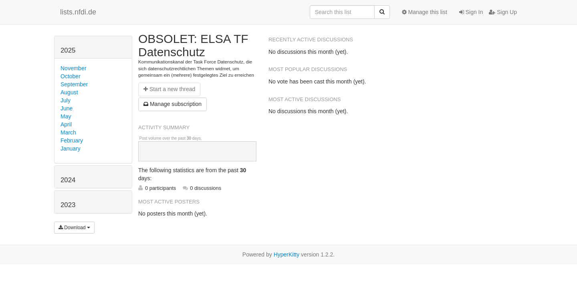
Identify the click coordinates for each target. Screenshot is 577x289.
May (66, 116)
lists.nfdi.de (78, 12)
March (68, 132)
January (71, 148)
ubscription (172, 104)
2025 (68, 50)
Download (74, 227)
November (74, 68)
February (72, 140)
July (66, 100)
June (67, 108)
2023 (68, 205)
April (66, 124)
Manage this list (424, 12)
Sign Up (503, 12)
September (74, 84)
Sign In (471, 12)
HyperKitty (287, 254)
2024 (68, 180)
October (71, 76)
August (69, 92)
